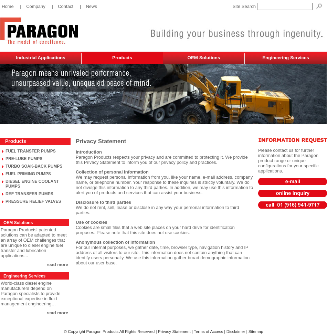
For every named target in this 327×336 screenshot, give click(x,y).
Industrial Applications (40, 57)
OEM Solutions (204, 57)
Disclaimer (235, 331)
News (91, 6)
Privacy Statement (174, 331)
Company (35, 6)
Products (122, 57)
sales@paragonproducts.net (292, 179)
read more (57, 264)
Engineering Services (285, 57)
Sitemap (256, 331)
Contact (65, 6)
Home (8, 6)
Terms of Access (208, 331)
